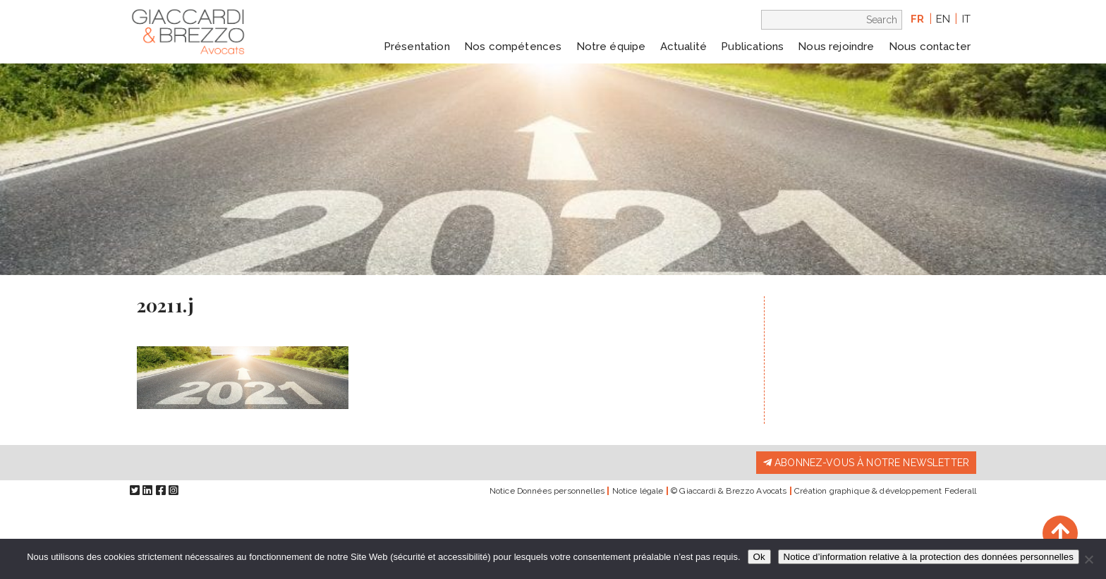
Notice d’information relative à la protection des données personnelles (929, 556)
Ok (759, 556)
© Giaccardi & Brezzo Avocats (728, 491)
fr (917, 19)
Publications (752, 46)
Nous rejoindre (836, 46)
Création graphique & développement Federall (885, 491)
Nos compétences (512, 46)
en (943, 19)
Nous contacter (930, 46)
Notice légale (638, 491)
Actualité (683, 46)
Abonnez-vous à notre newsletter (866, 462)
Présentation (417, 46)
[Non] (1088, 559)
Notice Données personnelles (547, 491)
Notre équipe (611, 46)
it (966, 19)
